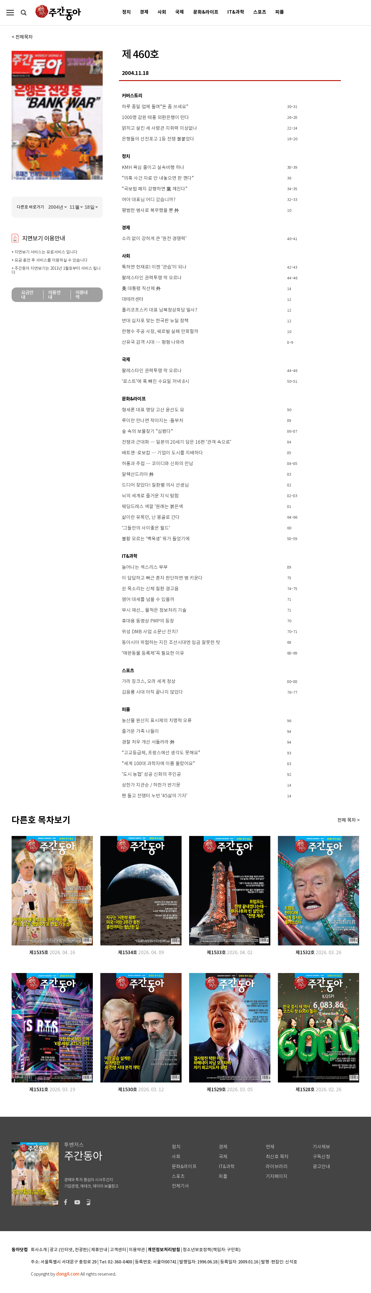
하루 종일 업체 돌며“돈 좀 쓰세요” (155, 107)
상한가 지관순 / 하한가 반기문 (151, 785)
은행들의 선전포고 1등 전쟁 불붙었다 (158, 139)
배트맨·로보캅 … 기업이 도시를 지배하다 (162, 453)
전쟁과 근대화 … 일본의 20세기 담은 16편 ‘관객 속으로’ (176, 442)
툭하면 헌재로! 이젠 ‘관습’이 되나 (154, 267)
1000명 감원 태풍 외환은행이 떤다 (155, 117)
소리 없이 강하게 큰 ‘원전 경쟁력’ (154, 238)
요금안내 (27, 294)
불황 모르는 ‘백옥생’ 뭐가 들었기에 (156, 539)
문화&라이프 (205, 12)
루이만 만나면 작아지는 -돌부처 (152, 420)
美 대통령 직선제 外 (141, 288)
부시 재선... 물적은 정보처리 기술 (154, 610)
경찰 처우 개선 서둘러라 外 (148, 742)
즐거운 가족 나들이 (140, 731)
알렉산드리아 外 (138, 474)
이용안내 (54, 294)
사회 (162, 12)
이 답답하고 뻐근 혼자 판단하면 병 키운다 (162, 578)
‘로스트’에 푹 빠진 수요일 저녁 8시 (155, 381)
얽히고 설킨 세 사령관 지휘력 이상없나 (159, 128)
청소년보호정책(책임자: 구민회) (211, 1249)
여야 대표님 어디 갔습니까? (148, 199)
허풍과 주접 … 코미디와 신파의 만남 (157, 463)
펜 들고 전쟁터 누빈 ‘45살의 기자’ (154, 796)
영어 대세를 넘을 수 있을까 (148, 599)
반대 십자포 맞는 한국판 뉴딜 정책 (155, 321)
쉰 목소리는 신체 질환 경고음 (150, 589)
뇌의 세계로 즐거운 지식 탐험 (150, 496)
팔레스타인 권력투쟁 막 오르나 (152, 278)
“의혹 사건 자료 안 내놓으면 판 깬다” (158, 178)
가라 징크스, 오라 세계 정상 (148, 681)
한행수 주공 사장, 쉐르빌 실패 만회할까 (160, 331)
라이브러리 (276, 1166)
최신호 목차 (277, 1156)
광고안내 (321, 1166)
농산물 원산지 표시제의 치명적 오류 (157, 720)
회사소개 (39, 1249)
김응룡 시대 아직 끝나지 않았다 (152, 692)
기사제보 (321, 1147)
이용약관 (137, 1249)
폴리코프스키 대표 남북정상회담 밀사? (159, 310)
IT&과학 (235, 12)
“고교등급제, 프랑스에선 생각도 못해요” (161, 753)
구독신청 (321, 1156)
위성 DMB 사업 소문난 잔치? (150, 632)
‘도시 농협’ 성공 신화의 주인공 (151, 774)
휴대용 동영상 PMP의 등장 (148, 621)
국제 (179, 12)
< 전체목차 (22, 37)
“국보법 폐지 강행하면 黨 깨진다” (154, 189)
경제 (144, 12)
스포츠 (259, 12)
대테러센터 (133, 299)
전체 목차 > (348, 820)
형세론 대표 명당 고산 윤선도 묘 (153, 410)
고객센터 (118, 1249)
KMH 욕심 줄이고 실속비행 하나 (153, 167)
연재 (270, 1147)
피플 (279, 12)
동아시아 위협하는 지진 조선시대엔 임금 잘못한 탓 (171, 642)
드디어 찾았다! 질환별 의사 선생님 (155, 485)
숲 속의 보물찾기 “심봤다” (147, 431)
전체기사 (180, 1186)
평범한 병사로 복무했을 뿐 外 (150, 210)
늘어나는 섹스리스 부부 (145, 567)
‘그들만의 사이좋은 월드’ (146, 528)
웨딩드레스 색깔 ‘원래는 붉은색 (152, 506)
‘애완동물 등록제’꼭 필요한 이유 (153, 653)
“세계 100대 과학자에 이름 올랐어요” (158, 763)
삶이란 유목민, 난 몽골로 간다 (151, 517)
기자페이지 (276, 1176)
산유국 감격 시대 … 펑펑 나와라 (153, 342)
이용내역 (81, 294)
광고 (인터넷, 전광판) (69, 1249)
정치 (126, 12)
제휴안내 (99, 1249)
